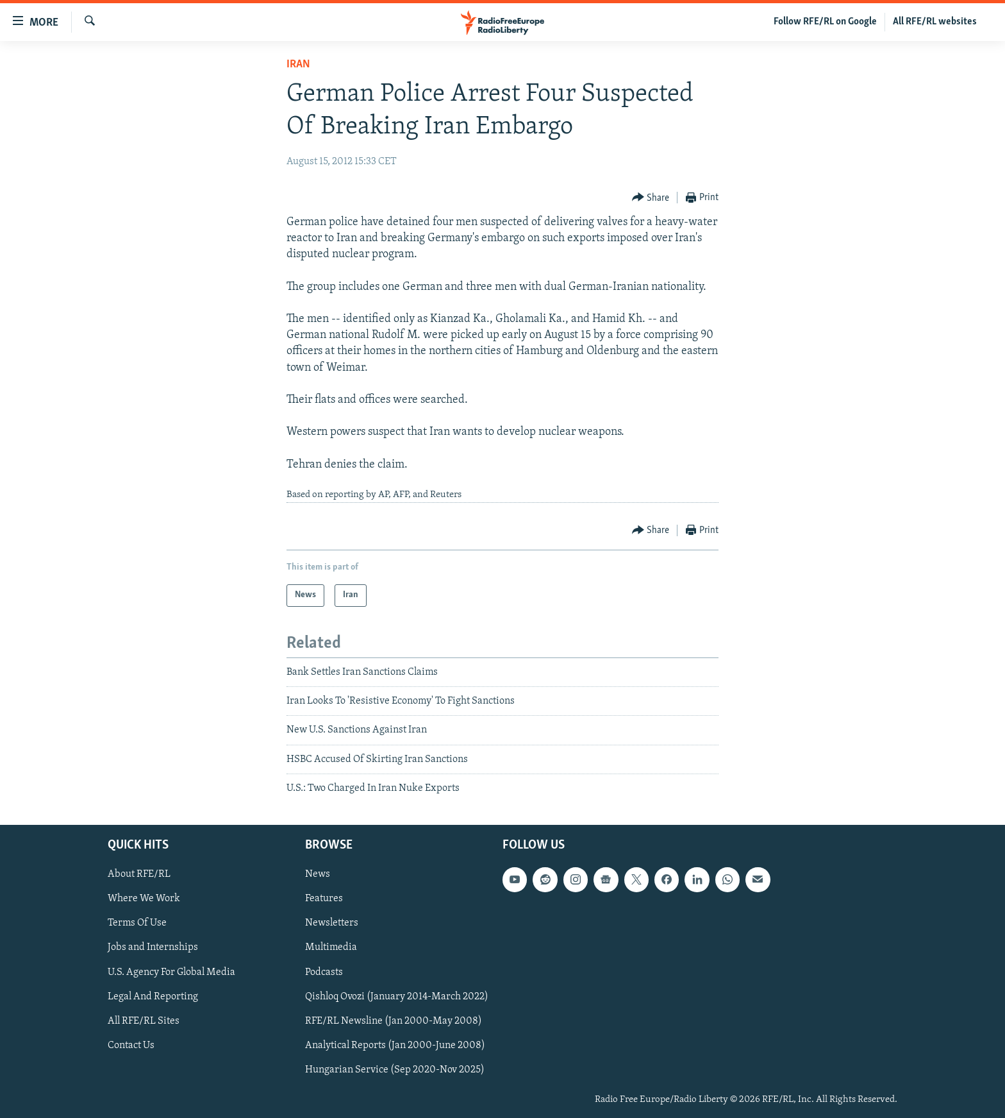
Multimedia (331, 947)
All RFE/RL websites (935, 22)
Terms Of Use (137, 923)
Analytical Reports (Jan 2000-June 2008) (395, 1045)
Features (324, 899)
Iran (298, 64)
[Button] (651, 198)
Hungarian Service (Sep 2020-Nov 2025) (395, 1069)
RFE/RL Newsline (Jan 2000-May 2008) (393, 1020)
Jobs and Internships (153, 947)
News (317, 874)
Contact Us (131, 1045)
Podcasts (324, 972)
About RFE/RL (139, 874)
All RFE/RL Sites (143, 1020)
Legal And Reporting (153, 996)
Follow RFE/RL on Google (825, 22)
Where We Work (144, 899)
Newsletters (331, 923)
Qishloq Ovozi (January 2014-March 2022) (396, 996)
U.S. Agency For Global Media (171, 972)
